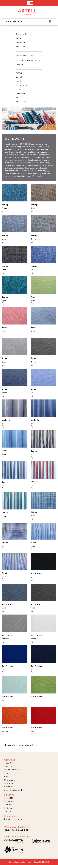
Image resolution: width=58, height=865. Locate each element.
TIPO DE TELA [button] (21, 85)
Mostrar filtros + (24, 34)
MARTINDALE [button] (21, 93)
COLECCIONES (22, 42)
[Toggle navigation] (50, 12)
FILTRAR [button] (19, 73)
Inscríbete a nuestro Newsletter (21, 744)
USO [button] (18, 89)
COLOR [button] (19, 77)
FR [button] (17, 97)
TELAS (18, 38)
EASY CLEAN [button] (21, 101)
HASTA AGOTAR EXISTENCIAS (28, 60)
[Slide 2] (51, 133)
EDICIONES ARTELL (15, 21)
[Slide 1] (47, 133)
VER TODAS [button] (20, 46)
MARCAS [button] (19, 64)
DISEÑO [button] (19, 81)
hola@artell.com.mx (13, 819)
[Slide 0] (44, 133)
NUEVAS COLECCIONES (25, 55)
